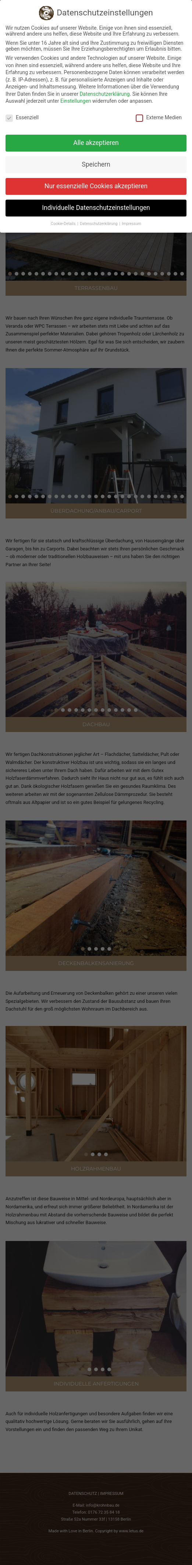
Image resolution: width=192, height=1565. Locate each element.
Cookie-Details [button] (64, 223)
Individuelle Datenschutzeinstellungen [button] (96, 207)
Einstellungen (75, 101)
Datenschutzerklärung (104, 94)
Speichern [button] (96, 164)
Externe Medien (158, 117)
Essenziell (22, 117)
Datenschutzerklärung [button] (99, 223)
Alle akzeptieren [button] (96, 142)
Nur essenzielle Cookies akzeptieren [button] (96, 186)
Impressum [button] (131, 223)
